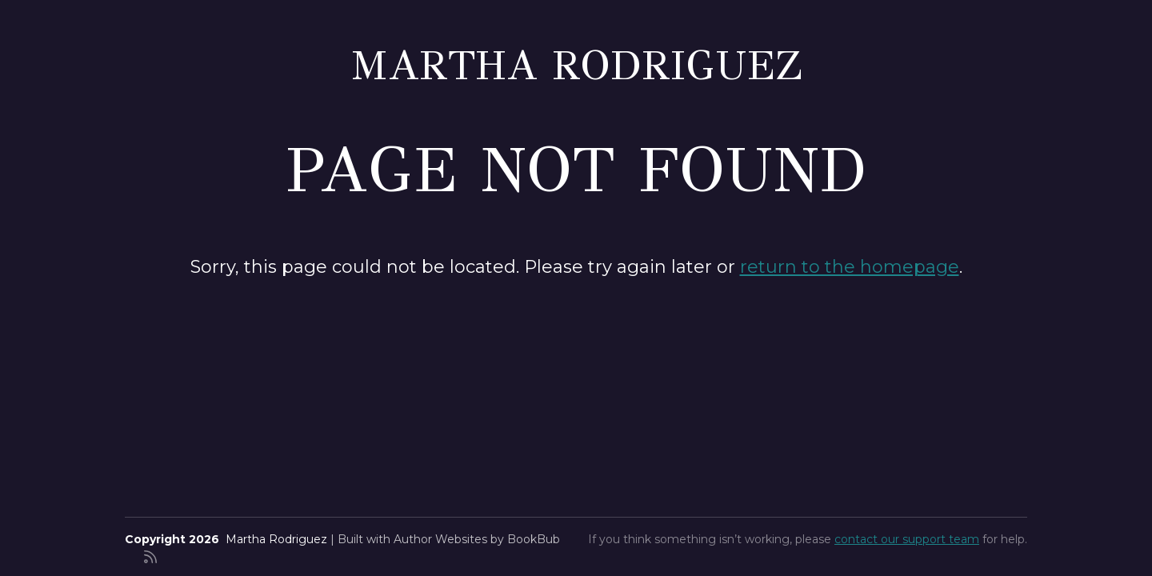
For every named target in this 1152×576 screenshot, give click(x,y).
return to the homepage (849, 267)
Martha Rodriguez (576, 65)
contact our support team (906, 539)
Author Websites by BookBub (477, 539)
